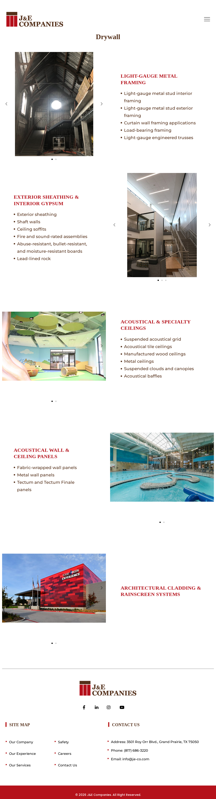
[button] (6, 104)
